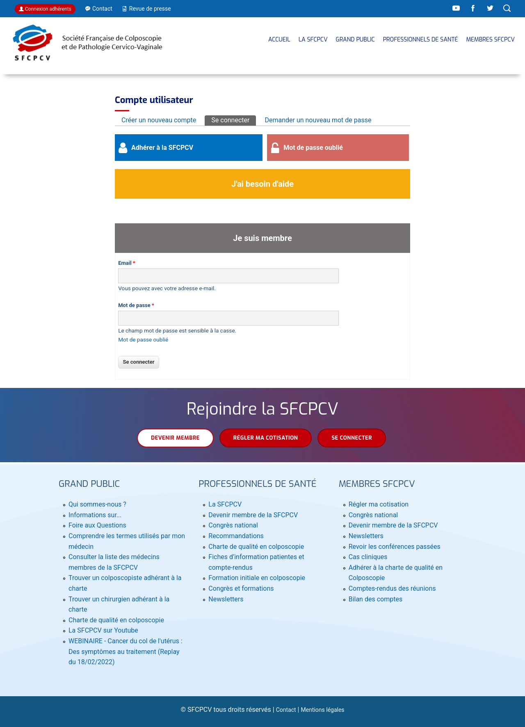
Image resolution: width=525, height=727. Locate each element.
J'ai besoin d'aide (262, 184)
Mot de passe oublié (313, 147)
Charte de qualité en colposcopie (116, 620)
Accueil (279, 40)
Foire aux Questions (97, 525)
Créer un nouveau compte (158, 120)
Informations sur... (95, 515)
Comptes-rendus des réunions (392, 588)
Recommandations (236, 536)
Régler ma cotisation (265, 437)
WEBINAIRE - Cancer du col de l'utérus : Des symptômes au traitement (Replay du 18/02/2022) (125, 651)
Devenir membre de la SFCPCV (253, 515)
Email (126, 263)
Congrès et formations (241, 588)
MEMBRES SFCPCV (490, 40)
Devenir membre (175, 437)
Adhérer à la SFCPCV (162, 147)
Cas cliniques (368, 557)
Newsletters (225, 599)
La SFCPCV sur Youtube (103, 630)
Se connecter (233, 119)
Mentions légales (322, 709)
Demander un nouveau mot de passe (318, 120)
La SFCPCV (313, 40)
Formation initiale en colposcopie (256, 578)
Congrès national (233, 525)
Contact (286, 709)
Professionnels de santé (420, 40)
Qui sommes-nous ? (97, 504)
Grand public (355, 40)
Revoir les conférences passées (395, 546)
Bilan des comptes (375, 599)
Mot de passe (136, 305)
